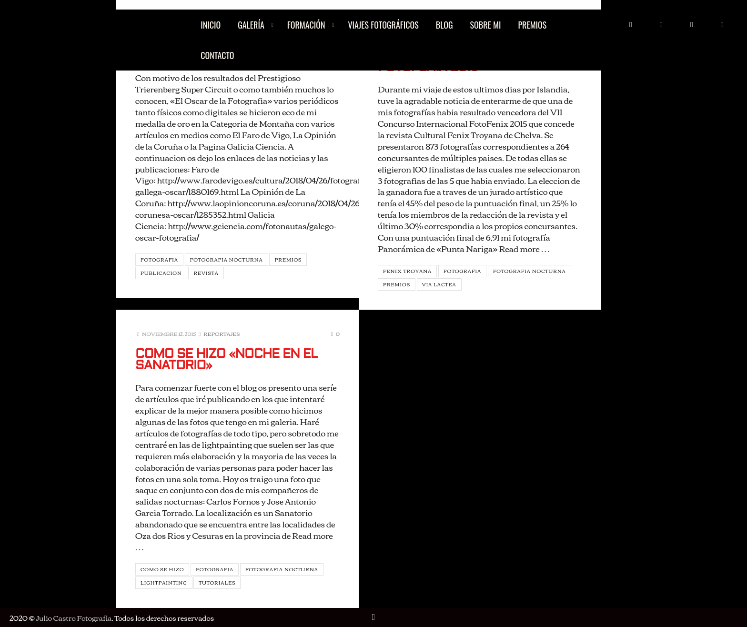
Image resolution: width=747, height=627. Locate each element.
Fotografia (159, 259)
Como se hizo (162, 569)
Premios (288, 259)
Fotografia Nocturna (226, 259)
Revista (206, 272)
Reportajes (221, 333)
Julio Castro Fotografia (73, 617)
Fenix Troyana (407, 270)
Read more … (524, 248)
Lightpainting (164, 582)
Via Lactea (439, 284)
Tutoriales (217, 582)
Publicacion (161, 272)
